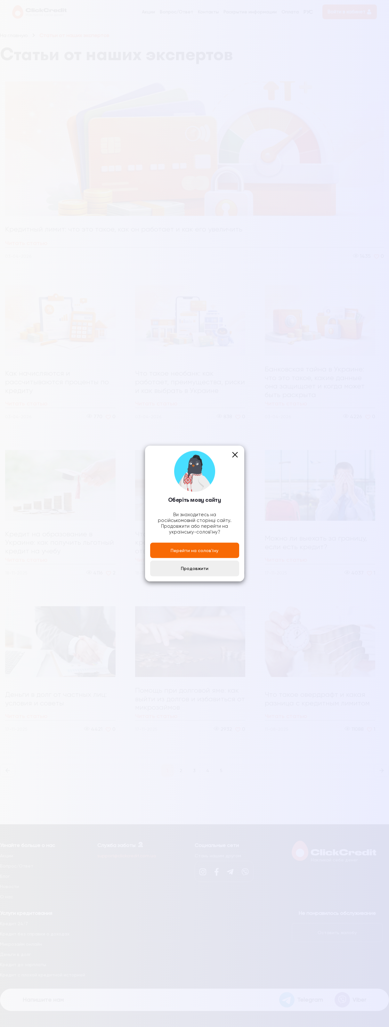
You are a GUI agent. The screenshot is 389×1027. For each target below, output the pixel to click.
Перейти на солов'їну (194, 550)
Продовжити (194, 568)
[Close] (235, 455)
